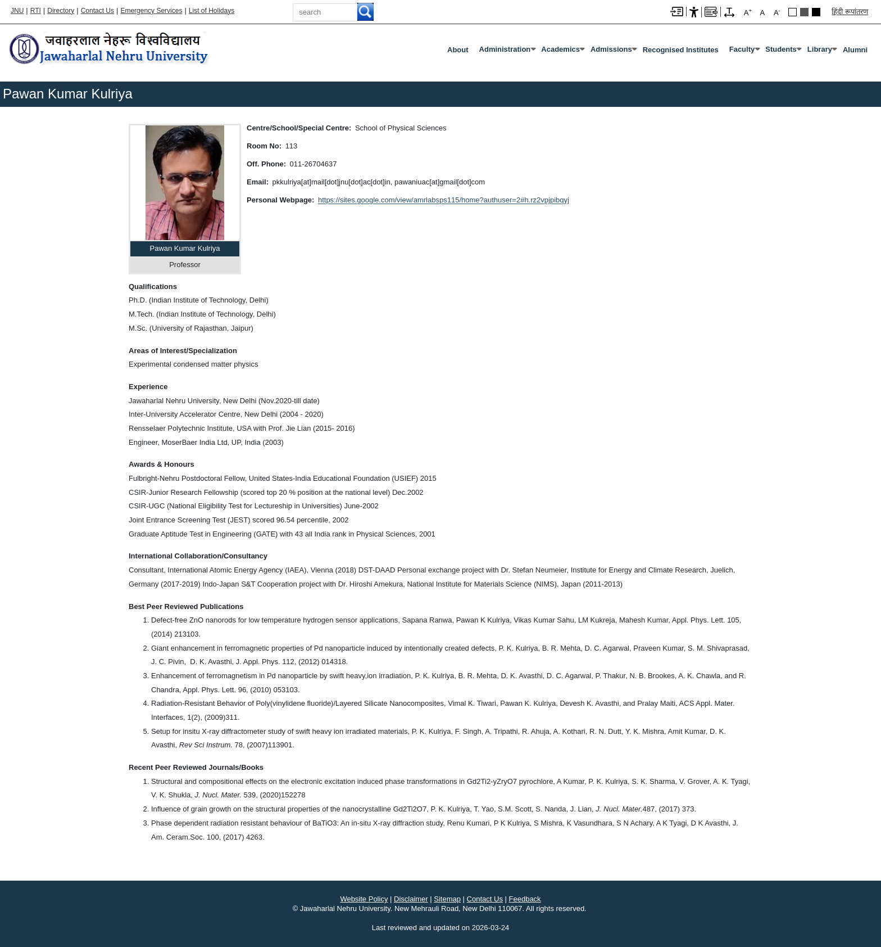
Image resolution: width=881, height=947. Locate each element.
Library (819, 49)
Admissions (611, 49)
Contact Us (97, 11)
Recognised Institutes (681, 50)
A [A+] (748, 12)
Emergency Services (151, 11)
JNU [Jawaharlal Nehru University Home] (17, 11)
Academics (560, 49)
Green (804, 12)
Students (781, 49)
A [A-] (777, 12)
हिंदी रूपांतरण (850, 11)
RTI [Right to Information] (35, 11)
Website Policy (364, 899)
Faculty (742, 49)
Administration (505, 49)
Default (792, 12)
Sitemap (447, 899)
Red (816, 12)
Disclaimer (411, 899)
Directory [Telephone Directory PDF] (60, 11)
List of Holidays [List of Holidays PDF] (211, 11)
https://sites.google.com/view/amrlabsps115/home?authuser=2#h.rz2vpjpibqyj (443, 200)
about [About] (458, 50)
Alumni (855, 50)
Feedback (525, 899)
